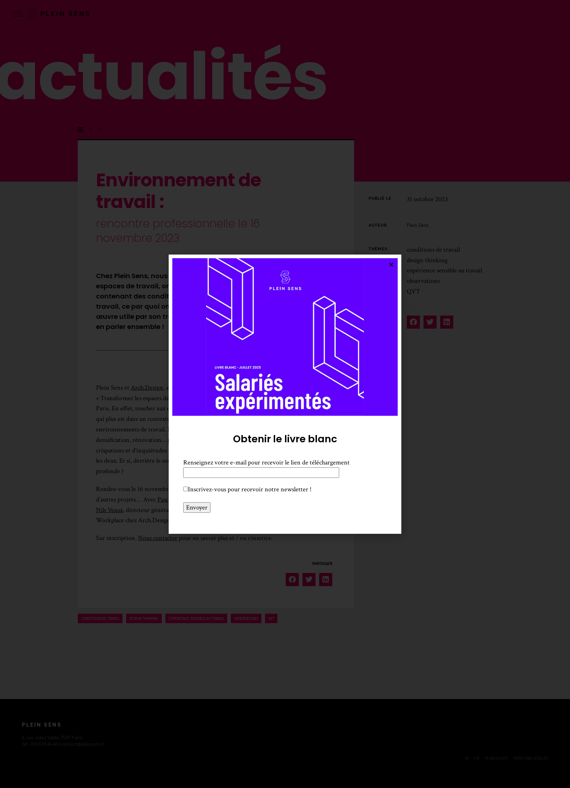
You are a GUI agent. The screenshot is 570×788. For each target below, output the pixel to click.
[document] (285, 394)
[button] (391, 264)
